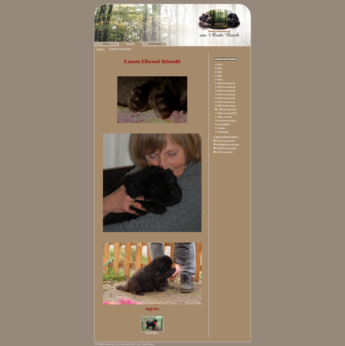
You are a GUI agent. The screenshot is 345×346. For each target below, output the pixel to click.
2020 (219, 79)
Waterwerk (154, 43)
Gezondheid (223, 124)
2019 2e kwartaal (226, 90)
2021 (219, 75)
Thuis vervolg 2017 (227, 113)
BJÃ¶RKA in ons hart (227, 144)
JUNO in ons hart (225, 140)
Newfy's (130, 44)
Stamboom (223, 131)
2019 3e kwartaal (226, 87)
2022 (219, 72)
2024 (219, 64)
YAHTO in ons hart (226, 148)
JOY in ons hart (224, 152)
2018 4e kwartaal (226, 98)
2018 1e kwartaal (227, 109)
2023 (219, 68)
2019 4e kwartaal (226, 83)
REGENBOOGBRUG (227, 137)
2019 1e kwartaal (226, 94)
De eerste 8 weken (226, 120)
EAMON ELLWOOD (225, 59)
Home (106, 43)
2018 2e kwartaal (226, 105)
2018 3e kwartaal (226, 102)
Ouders (221, 128)
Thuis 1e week (224, 116)
